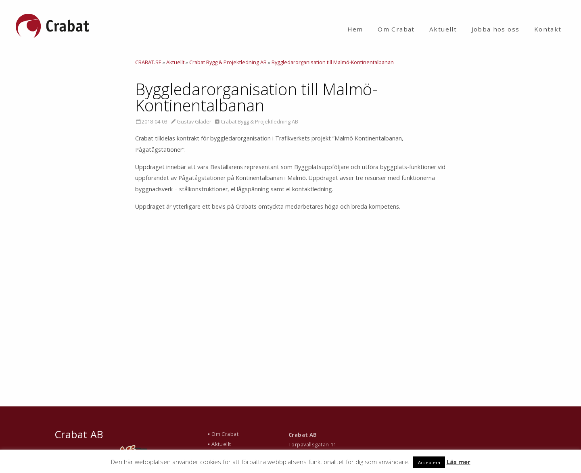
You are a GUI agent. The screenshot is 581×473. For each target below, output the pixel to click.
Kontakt (548, 29)
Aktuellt (443, 29)
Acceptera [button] (429, 462)
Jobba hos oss (496, 29)
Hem (355, 29)
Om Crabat (396, 29)
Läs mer (458, 462)
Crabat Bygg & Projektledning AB (259, 121)
